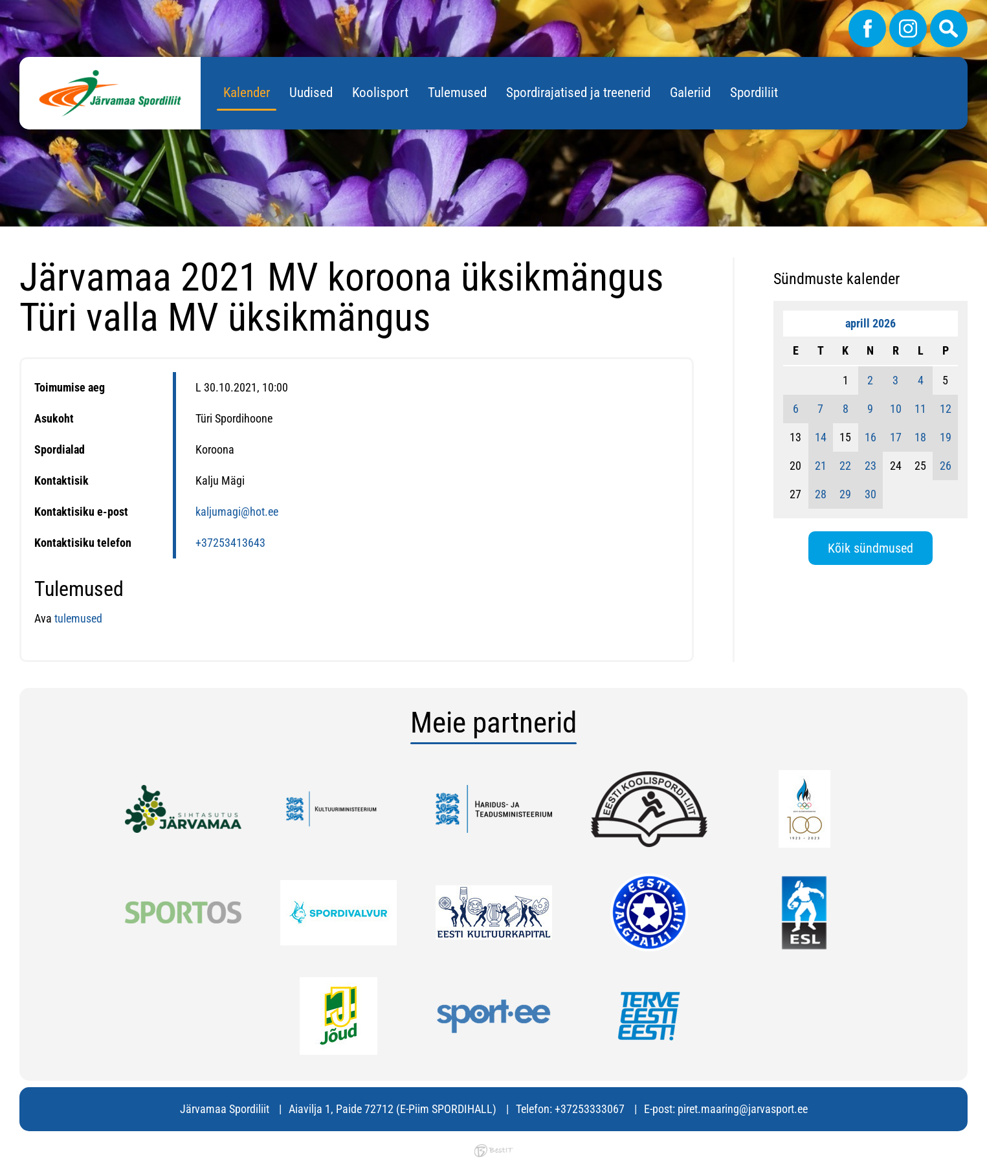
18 (920, 437)
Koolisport (380, 92)
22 (845, 465)
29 (845, 494)
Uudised (311, 92)
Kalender (246, 92)
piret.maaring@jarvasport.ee (743, 1109)
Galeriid (690, 92)
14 (820, 437)
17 (896, 437)
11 (920, 408)
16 (870, 437)
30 (870, 494)
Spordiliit (754, 92)
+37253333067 (590, 1109)
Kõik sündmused (870, 548)
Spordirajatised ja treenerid (578, 92)
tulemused (78, 618)
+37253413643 (230, 542)
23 (870, 465)
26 (945, 465)
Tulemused (457, 92)
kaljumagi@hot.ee (236, 511)
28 (820, 494)
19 (945, 437)
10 (896, 408)
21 (820, 465)
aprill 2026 (870, 323)
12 (945, 408)
